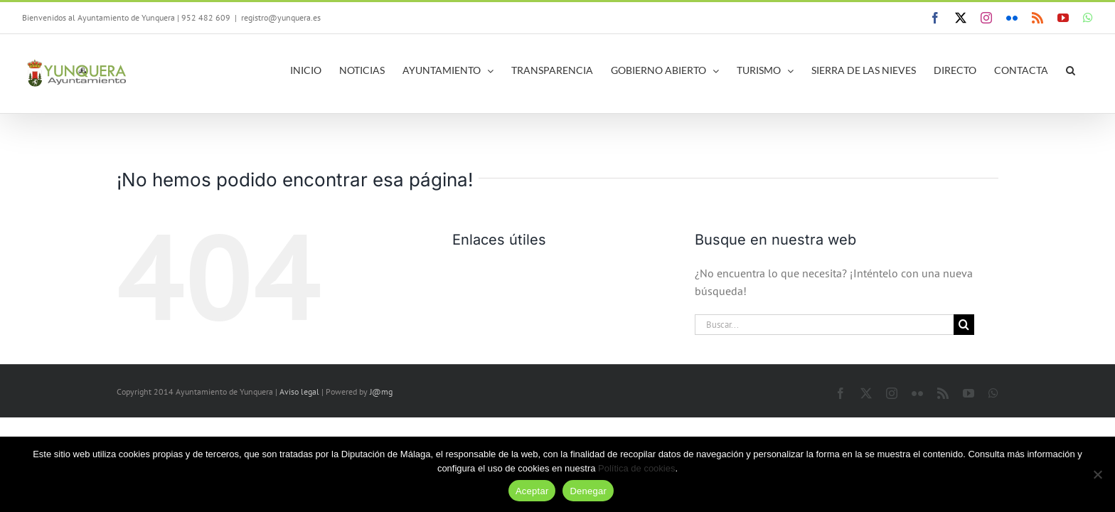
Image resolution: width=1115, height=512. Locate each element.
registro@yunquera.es (281, 17)
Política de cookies (636, 468)
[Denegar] (1097, 474)
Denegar (588, 491)
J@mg (381, 391)
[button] (1088, 70)
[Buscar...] (824, 324)
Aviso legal (299, 391)
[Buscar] (964, 324)
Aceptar (532, 491)
